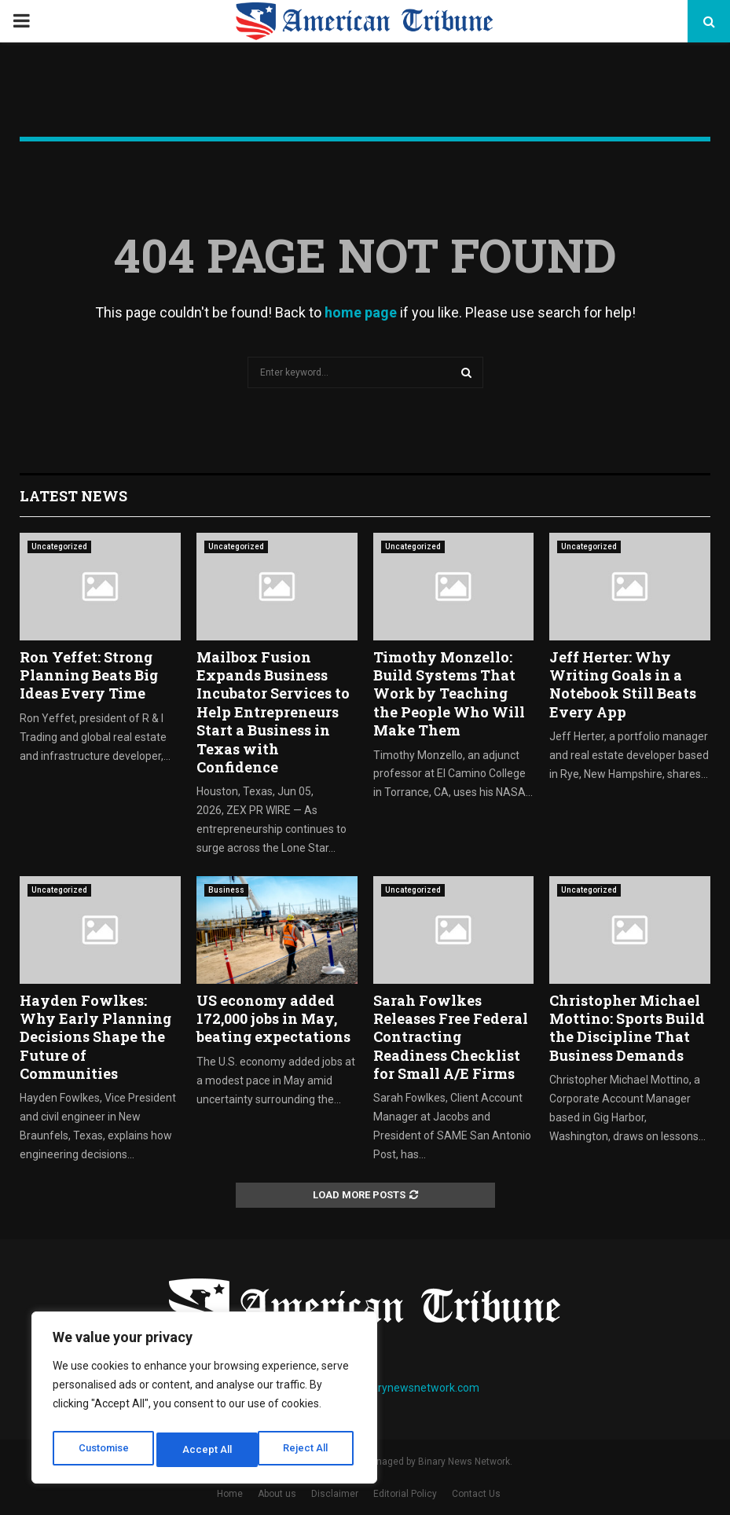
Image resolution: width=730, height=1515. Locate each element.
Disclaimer (334, 1493)
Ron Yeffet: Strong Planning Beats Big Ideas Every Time (89, 675)
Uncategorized (59, 546)
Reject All (207, 1449)
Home (230, 1493)
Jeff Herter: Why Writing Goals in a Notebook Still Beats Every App (622, 684)
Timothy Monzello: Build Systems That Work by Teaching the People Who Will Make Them (449, 693)
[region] (204, 1401)
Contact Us (476, 1493)
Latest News (73, 495)
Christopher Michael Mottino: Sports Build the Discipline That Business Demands (627, 1028)
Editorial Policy (405, 1493)
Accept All (307, 1449)
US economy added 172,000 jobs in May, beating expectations (273, 1019)
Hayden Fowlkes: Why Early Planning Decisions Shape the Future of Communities (95, 1037)
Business (226, 890)
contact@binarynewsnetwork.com (394, 1387)
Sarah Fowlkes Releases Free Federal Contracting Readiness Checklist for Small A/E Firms (450, 1037)
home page (361, 312)
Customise (103, 1449)
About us (277, 1493)
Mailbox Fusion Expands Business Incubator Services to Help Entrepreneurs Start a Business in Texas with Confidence (273, 711)
